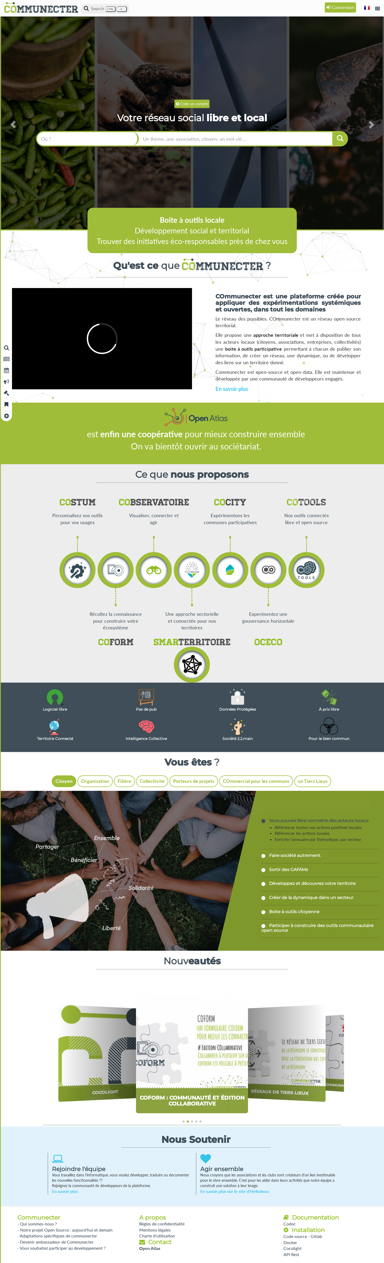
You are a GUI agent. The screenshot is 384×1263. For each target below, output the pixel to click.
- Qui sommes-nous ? (37, 1223)
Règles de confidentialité (162, 1223)
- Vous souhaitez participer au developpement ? (61, 1247)
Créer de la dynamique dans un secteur (310, 897)
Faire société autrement (294, 855)
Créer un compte (192, 103)
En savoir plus (231, 389)
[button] (367, 7)
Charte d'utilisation (157, 1235)
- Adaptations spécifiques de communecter (57, 1235)
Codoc (289, 1223)
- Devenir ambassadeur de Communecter (55, 1241)
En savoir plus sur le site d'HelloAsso (234, 1191)
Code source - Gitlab (302, 1236)
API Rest (291, 1254)
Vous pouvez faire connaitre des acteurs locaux (318, 820)
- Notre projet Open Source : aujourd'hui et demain (65, 1229)
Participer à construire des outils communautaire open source (317, 928)
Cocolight (292, 1248)
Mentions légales (155, 1229)
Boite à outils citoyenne (293, 911)
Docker (290, 1242)
